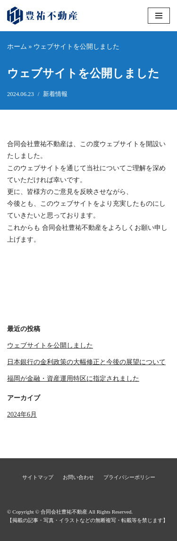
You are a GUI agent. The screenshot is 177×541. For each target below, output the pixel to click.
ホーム (17, 46)
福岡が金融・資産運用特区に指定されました (73, 378)
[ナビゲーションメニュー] (159, 16)
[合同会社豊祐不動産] (42, 16)
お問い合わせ (78, 477)
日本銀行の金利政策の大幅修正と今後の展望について (86, 362)
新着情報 (55, 94)
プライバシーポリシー (129, 477)
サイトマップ (37, 477)
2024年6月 (22, 414)
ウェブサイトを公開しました (50, 345)
